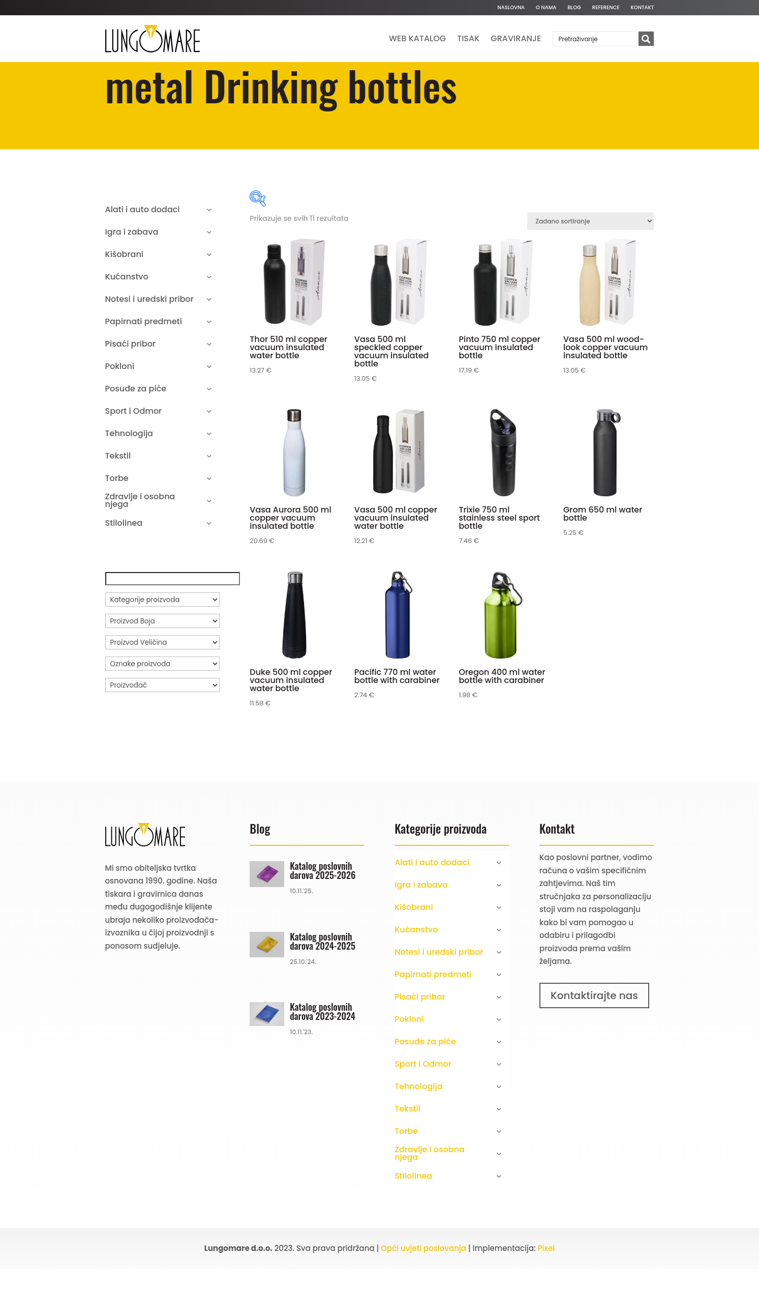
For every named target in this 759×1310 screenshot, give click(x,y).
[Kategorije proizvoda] (162, 641)
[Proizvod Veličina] (162, 683)
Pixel (546, 1289)
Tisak (468, 38)
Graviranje (516, 38)
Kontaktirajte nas (594, 1037)
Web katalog (417, 38)
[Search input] (596, 38)
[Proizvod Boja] (162, 662)
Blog (574, 7)
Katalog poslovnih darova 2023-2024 (322, 1052)
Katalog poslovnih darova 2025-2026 (322, 911)
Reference (606, 7)
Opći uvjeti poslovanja (423, 1289)
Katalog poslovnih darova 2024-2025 (322, 982)
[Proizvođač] (162, 726)
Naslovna (511, 7)
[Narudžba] (590, 262)
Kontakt (642, 7)
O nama (546, 7)
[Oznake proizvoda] (162, 705)
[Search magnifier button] (646, 39)
